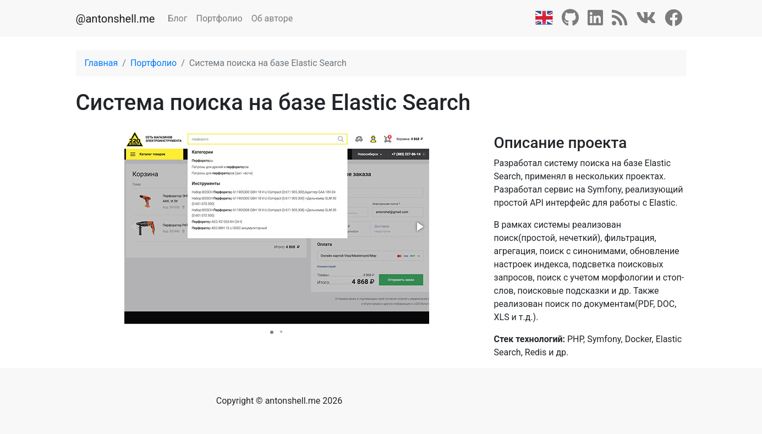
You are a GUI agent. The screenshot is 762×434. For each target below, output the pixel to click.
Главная (101, 63)
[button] (419, 226)
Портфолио (219, 18)
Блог (177, 18)
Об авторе (272, 18)
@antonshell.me (115, 18)
